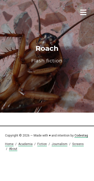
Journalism (59, 144)
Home (9, 144)
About (13, 149)
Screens (78, 144)
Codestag (81, 135)
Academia (25, 144)
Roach (47, 54)
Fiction (42, 144)
